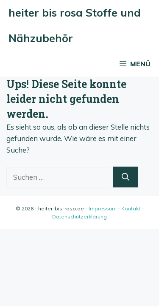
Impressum (103, 208)
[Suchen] (125, 177)
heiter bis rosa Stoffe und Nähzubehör (74, 25)
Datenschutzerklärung (79, 216)
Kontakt (130, 208)
